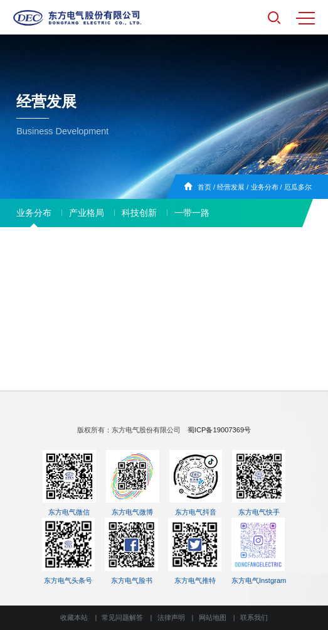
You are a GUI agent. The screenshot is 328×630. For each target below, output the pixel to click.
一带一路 (191, 213)
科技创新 (139, 213)
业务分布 (264, 187)
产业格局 (86, 213)
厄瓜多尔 (298, 187)
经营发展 (231, 187)
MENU (305, 18)
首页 (204, 187)
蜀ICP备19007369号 (219, 430)
